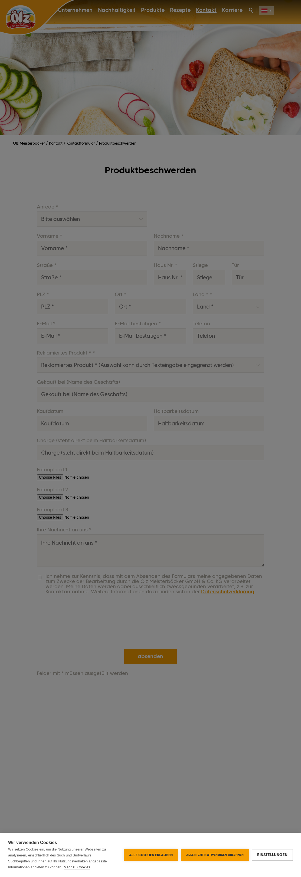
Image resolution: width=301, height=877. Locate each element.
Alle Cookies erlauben (151, 855)
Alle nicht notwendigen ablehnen (215, 855)
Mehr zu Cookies (77, 867)
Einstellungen (272, 855)
